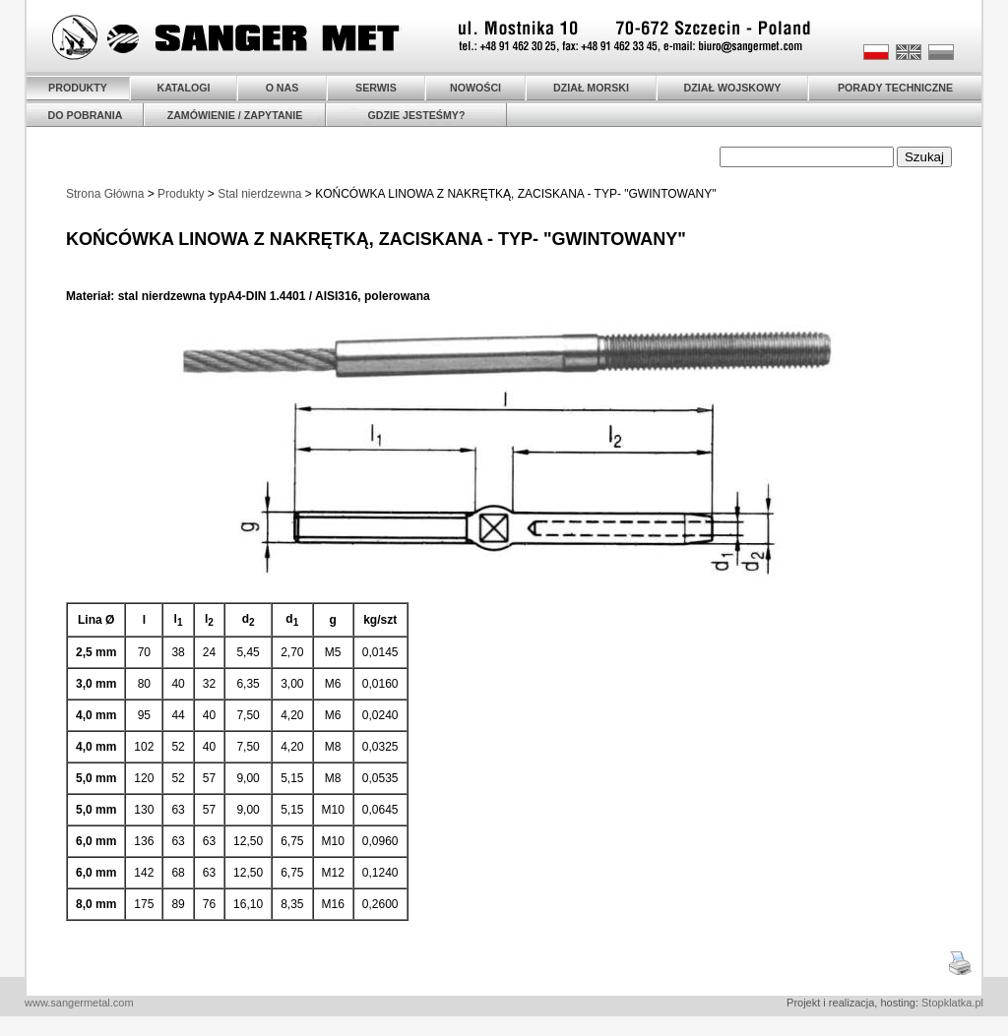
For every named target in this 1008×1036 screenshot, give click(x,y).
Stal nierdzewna (259, 194)
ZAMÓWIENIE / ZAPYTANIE (235, 115)
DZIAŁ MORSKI (591, 87)
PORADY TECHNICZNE (895, 87)
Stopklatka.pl (952, 1002)
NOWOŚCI (475, 87)
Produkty (181, 194)
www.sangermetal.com (79, 1002)
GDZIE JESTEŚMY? (417, 115)
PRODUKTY (77, 87)
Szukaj (924, 157)
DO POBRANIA (85, 115)
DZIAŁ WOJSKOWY (733, 87)
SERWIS (376, 87)
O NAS (282, 87)
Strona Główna (105, 194)
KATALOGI (183, 87)
